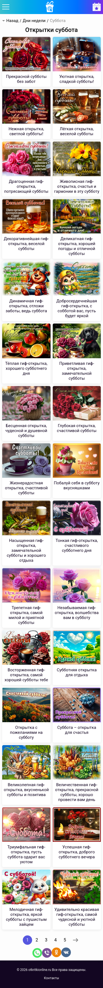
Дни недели (34, 20)
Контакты (51, 978)
